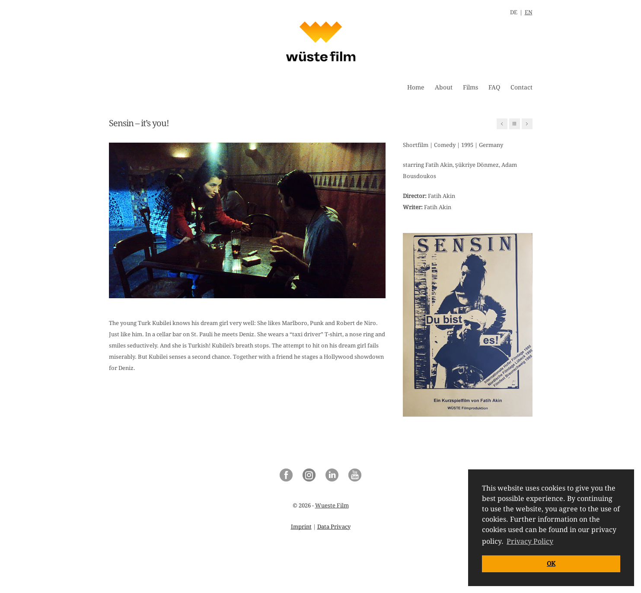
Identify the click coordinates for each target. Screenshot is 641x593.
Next (527, 123)
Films (470, 87)
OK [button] (551, 563)
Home (415, 87)
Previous (502, 123)
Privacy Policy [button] (530, 541)
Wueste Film (332, 505)
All (514, 123)
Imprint (301, 526)
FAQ (494, 87)
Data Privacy (334, 526)
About (444, 87)
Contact (521, 87)
